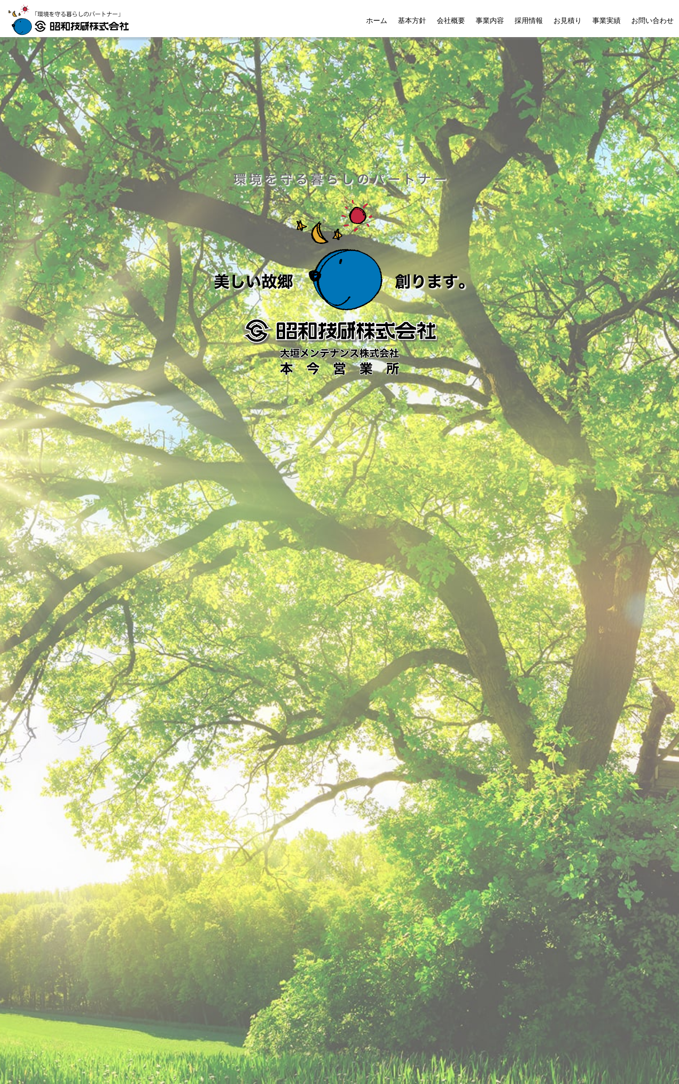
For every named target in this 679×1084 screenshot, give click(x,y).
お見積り (567, 20)
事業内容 (490, 20)
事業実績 (606, 20)
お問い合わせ (652, 20)
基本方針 (412, 20)
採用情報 (529, 20)
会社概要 (451, 20)
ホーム (376, 20)
